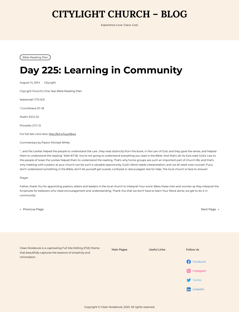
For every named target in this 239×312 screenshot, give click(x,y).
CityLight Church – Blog (119, 14)
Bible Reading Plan (35, 57)
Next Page (210, 209)
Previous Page (32, 209)
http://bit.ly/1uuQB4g (62, 134)
